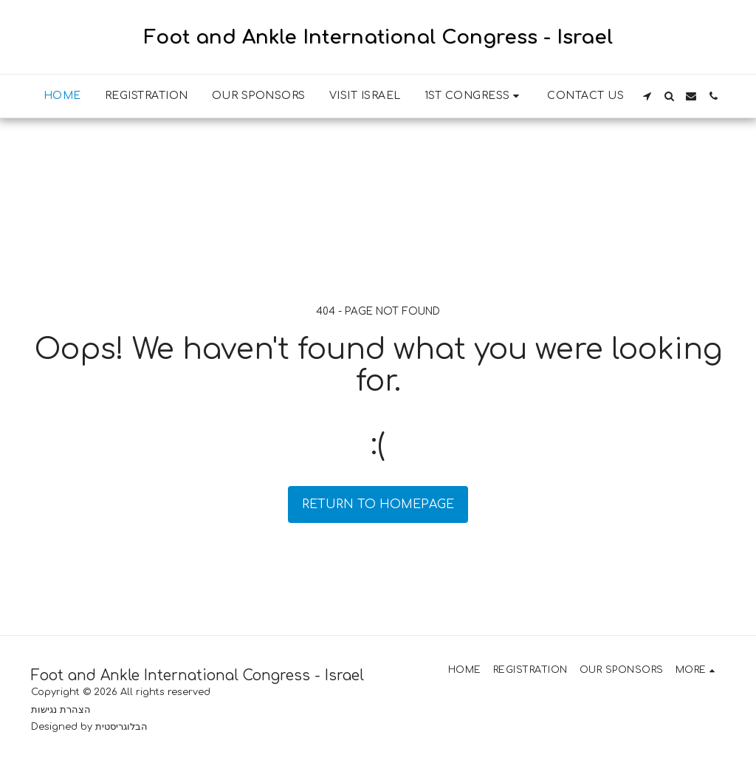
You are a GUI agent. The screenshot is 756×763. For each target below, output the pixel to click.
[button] (474, 96)
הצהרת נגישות (61, 710)
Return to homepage (378, 504)
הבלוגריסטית (121, 727)
